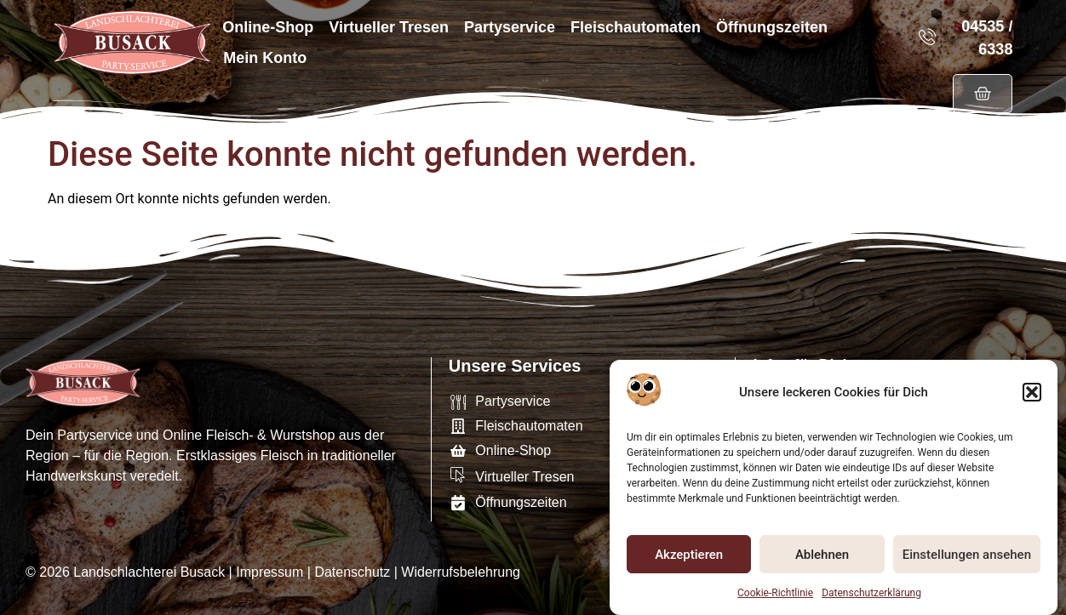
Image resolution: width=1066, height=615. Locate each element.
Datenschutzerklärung (871, 594)
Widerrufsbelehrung (460, 572)
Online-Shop (267, 27)
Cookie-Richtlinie (775, 594)
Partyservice (509, 27)
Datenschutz (352, 572)
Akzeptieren (689, 555)
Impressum (269, 572)
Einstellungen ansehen (967, 555)
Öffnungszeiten (772, 27)
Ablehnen (822, 555)
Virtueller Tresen (389, 27)
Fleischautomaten (635, 27)
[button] (1031, 393)
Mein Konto (265, 57)
